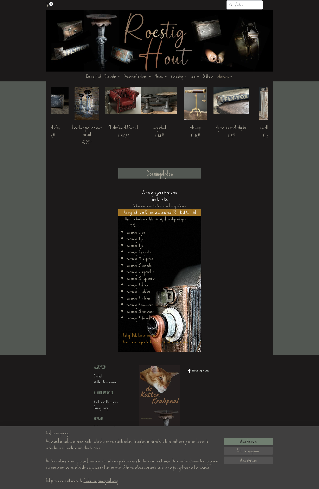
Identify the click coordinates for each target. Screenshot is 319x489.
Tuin (195, 76)
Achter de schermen (105, 382)
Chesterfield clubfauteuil (141, 127)
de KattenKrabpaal (104, 453)
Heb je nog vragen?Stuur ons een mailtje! (106, 430)
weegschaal (177, 127)
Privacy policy (101, 407)
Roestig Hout (93, 76)
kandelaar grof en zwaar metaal (105, 130)
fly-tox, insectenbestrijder (250, 127)
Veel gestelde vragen (106, 401)
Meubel (161, 76)
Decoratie (112, 76)
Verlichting (179, 76)
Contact (98, 376)
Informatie (224, 76)
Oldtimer (208, 76)
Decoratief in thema (138, 76)
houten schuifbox (69, 127)
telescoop (213, 127)
